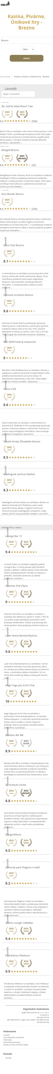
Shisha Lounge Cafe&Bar (19, 922)
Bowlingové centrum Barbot (19, 474)
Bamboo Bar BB (14, 735)
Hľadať (26, 58)
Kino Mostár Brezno (12, 194)
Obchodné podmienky (11, 1042)
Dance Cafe (9, 388)
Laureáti (6, 1035)
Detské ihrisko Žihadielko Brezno (21, 441)
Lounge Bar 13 (13, 536)
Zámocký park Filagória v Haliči (22, 867)
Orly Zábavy (5, 76)
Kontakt (8, 1058)
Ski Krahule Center (15, 784)
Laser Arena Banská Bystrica (21, 635)
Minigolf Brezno (10, 150)
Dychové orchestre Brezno (18, 295)
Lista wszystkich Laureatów (13, 1037)
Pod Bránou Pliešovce (17, 955)
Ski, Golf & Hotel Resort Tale (17, 106)
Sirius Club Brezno (13, 245)
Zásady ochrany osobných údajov (15, 1045)
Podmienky (7, 1040)
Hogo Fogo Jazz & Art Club (20, 685)
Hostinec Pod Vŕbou (16, 585)
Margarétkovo (13, 834)
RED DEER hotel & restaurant (19, 341)
